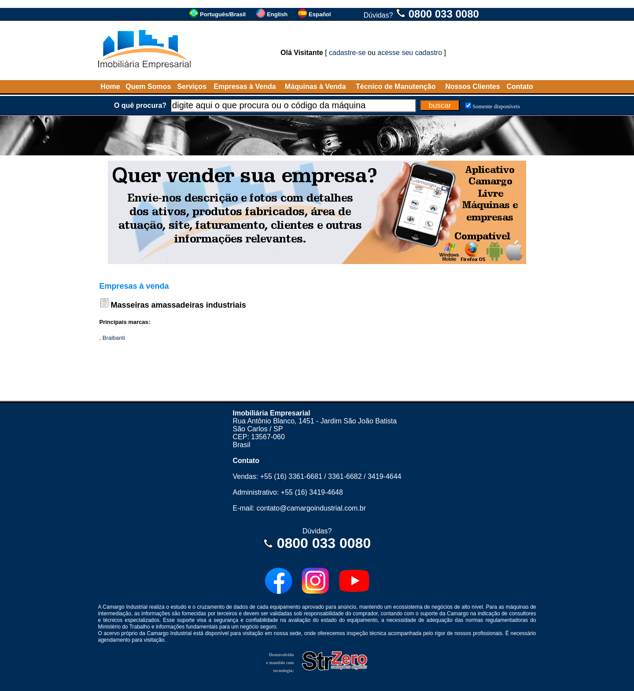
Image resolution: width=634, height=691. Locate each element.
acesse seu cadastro (409, 52)
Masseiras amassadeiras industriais (178, 305)
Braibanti (114, 337)
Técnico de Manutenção (395, 86)
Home (110, 86)
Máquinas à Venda (315, 86)
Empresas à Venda (245, 86)
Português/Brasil (223, 14)
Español (320, 14)
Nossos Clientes (472, 86)
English (277, 14)
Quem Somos (148, 86)
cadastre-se (347, 52)
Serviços (191, 86)
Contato (519, 86)
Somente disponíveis (496, 106)
